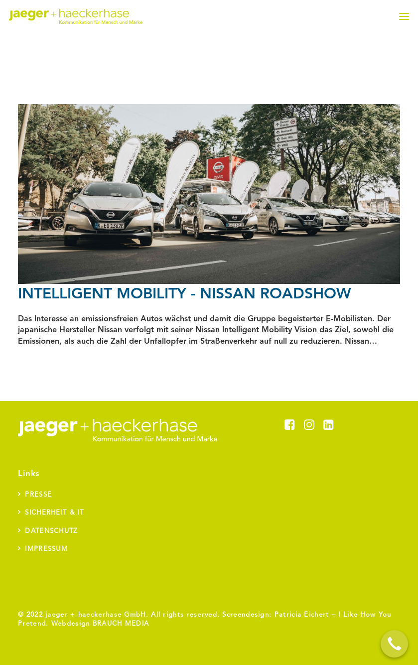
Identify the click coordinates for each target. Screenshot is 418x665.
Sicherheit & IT (54, 513)
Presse (38, 495)
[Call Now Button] (394, 644)
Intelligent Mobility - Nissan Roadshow (184, 294)
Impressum (46, 549)
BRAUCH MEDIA (121, 624)
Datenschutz (51, 531)
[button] (404, 16)
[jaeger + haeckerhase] (75, 16)
